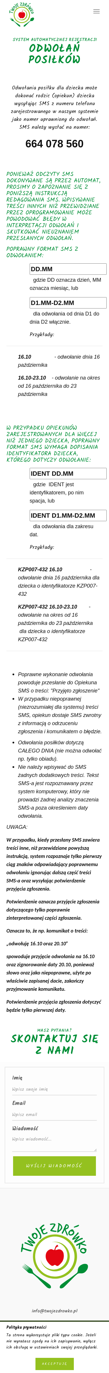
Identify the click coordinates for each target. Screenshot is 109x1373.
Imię (17, 1078)
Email (19, 1104)
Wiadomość (25, 1129)
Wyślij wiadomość (54, 1166)
